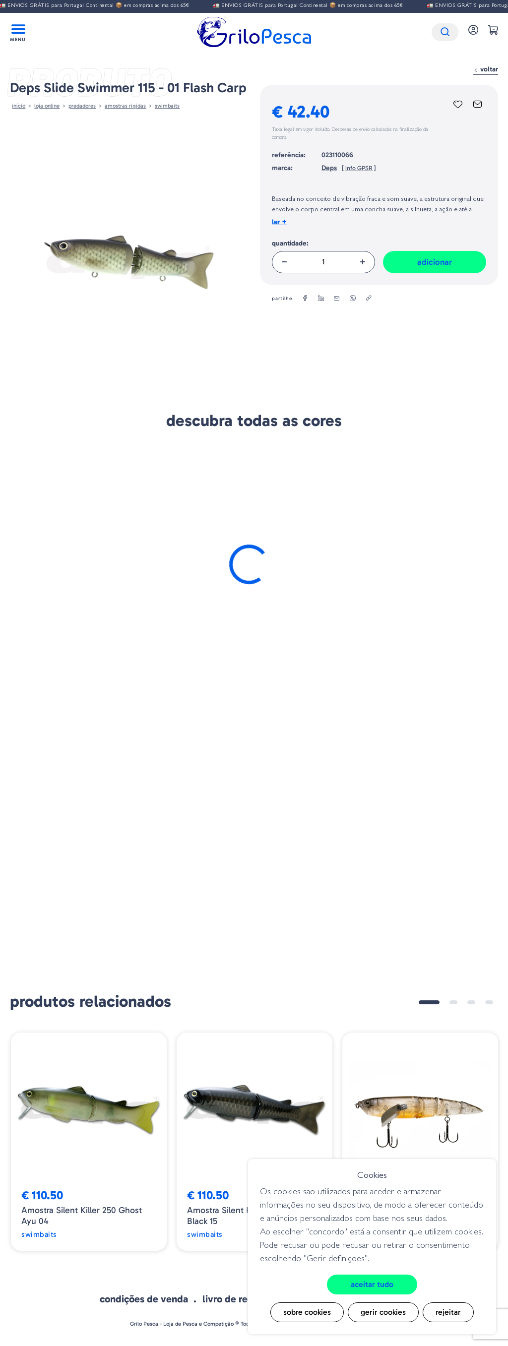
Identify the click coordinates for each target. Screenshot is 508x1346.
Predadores (82, 105)
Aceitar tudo (372, 1284)
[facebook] (305, 298)
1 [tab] (429, 1002)
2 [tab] (453, 1002)
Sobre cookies (307, 1312)
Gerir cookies (383, 1312)
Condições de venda (144, 1299)
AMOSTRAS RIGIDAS (125, 105)
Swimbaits (167, 105)
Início (18, 105)
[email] (336, 298)
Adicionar (434, 262)
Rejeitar (448, 1312)
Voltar (485, 69)
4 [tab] (489, 1002)
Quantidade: (290, 243)
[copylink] (368, 298)
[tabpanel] (89, 1142)
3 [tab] (471, 1002)
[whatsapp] (352, 298)
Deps (329, 168)
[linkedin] (321, 298)
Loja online (47, 105)
